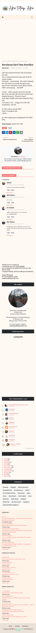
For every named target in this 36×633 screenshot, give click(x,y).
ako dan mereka (16, 502)
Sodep (4, 517)
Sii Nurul (12, 435)
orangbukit (6, 591)
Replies (10, 193)
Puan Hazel (13, 426)
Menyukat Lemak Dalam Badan (12, 593)
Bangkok (13, 487)
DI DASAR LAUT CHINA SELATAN (13, 611)
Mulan (11, 418)
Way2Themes (19, 629)
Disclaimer (25, 626)
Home (3, 61)
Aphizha (12, 422)
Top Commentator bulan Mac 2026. (14, 559)
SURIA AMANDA (7, 524)
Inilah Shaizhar (7, 535)
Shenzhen (6, 499)
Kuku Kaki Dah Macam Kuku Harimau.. (15, 525)
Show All (5, 549)
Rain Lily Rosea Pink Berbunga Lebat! (14, 616)
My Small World (7, 596)
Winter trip (6, 502)
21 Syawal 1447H (7, 579)
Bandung (5, 487)
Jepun (28, 493)
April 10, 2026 (6, 569)
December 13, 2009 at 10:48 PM (15, 209)
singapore (26, 502)
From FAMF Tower (8, 573)
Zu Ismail (10, 208)
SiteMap (17, 626)
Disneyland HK (7, 490)
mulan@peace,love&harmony (12, 610)
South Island (14, 499)
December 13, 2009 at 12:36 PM (15, 184)
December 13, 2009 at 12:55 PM (15, 197)
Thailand (23, 499)
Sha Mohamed (14, 413)
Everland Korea (18, 490)
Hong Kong (21, 493)
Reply (8, 190)
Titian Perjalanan (8, 615)
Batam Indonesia (23, 487)
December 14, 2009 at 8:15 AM (15, 224)
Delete (12, 190)
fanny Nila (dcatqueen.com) (18, 405)
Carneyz (12, 409)
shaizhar (12, 440)
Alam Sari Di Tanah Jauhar (10, 529)
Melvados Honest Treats (10, 574)
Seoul (29, 496)
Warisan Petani (7, 562)
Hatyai (27, 490)
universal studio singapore (10, 505)
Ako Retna (5, 68)
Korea (4, 496)
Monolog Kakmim (8, 542)
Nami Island (12, 496)
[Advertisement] (18, 40)
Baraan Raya (6, 564)
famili (8, 61)
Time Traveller (15, 444)
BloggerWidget (30, 448)
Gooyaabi (18, 630)
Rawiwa (11, 431)
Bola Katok (5, 557)
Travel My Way (7, 603)
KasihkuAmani (7, 578)
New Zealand (22, 496)
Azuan (9, 183)
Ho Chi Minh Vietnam (9, 493)
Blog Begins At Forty (9, 567)
